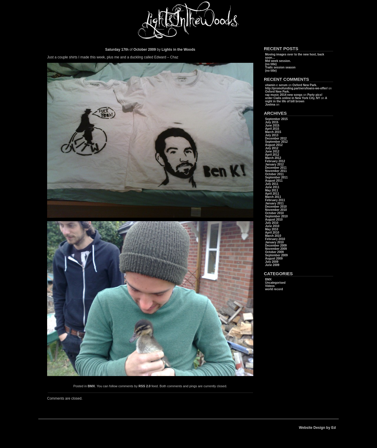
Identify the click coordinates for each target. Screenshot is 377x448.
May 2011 (271, 190)
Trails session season (280, 67)
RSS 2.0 (144, 386)
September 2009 (276, 255)
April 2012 (272, 154)
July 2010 (271, 222)
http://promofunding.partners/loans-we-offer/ (296, 88)
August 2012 (273, 145)
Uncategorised (275, 282)
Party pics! (314, 94)
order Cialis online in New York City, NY (292, 98)
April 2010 (272, 232)
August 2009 (273, 258)
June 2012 (272, 151)
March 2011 (273, 196)
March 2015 (273, 132)
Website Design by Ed (317, 428)
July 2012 (271, 148)
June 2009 (272, 265)
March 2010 (273, 235)
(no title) (271, 64)
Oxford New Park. (304, 85)
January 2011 (274, 203)
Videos (270, 286)
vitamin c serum (276, 85)
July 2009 (271, 261)
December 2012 (276, 138)
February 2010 (275, 239)
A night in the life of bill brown (296, 99)
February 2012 (275, 161)
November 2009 (276, 248)
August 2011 (273, 180)
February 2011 (275, 200)
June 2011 (272, 187)
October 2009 (274, 252)
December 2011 (276, 167)
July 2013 (271, 135)
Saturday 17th (116, 49)
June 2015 (272, 125)
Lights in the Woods (178, 49)
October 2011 (274, 174)
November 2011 (276, 171)
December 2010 (276, 206)
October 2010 (274, 213)
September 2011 (276, 177)
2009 (152, 49)
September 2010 (276, 216)
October (140, 49)
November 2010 (276, 209)
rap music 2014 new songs (283, 94)
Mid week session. (278, 61)
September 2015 (276, 119)
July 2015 (271, 122)
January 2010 (274, 242)
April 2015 (272, 128)
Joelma (270, 104)
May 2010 (271, 229)
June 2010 (272, 226)
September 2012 (276, 141)
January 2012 (274, 164)
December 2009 (276, 245)
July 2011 (271, 184)
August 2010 (273, 219)
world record (274, 289)
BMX (91, 386)
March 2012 (273, 158)
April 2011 (272, 193)
